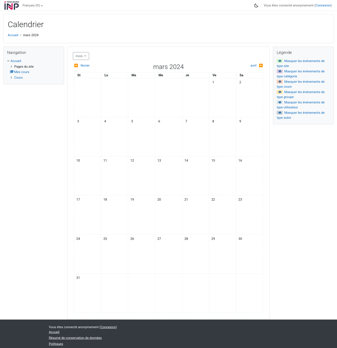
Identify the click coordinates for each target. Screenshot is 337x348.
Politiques (56, 344)
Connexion (323, 5)
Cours (18, 78)
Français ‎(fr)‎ (31, 5)
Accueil (13, 35)
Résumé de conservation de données (75, 338)
